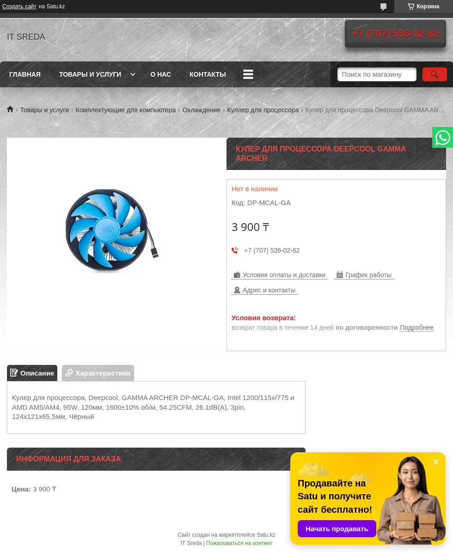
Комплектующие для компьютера (126, 110)
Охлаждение (201, 110)
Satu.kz (266, 535)
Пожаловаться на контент (239, 543)
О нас (160, 74)
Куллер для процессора (263, 110)
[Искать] (434, 74)
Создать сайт (19, 6)
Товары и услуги (90, 74)
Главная (25, 74)
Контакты (208, 74)
